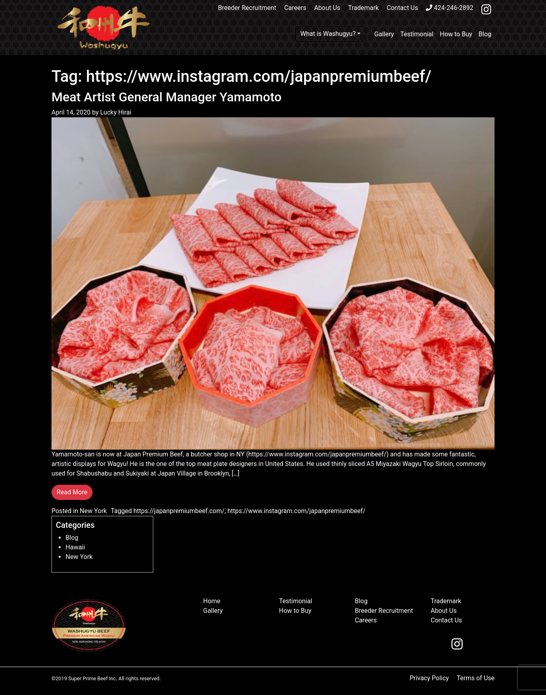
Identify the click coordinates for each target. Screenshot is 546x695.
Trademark (363, 8)
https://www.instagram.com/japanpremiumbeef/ (297, 511)
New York (93, 511)
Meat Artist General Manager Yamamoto (166, 97)
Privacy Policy (429, 678)
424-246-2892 (449, 8)
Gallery (384, 34)
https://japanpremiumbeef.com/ (178, 511)
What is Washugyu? (328, 34)
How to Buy (456, 34)
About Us (327, 8)
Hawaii (75, 547)
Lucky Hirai (115, 112)
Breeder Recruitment (247, 8)
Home (211, 601)
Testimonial (416, 34)
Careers (295, 8)
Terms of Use (476, 678)
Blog (485, 34)
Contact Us (402, 8)
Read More (72, 492)
